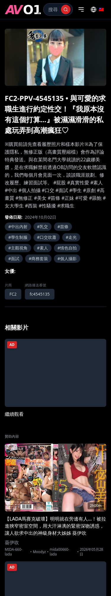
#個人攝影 (67, 258)
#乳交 (42, 226)
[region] (55, 57)
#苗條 (62, 226)
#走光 (71, 237)
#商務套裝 (38, 258)
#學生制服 (18, 237)
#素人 (42, 248)
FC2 (13, 294)
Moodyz (39, 552)
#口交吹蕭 (46, 237)
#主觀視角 (18, 248)
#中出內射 (18, 226)
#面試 (13, 258)
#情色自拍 (67, 248)
